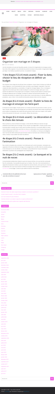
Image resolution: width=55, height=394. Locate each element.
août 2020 (3, 314)
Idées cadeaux (4, 235)
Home (7, 11)
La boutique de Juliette (24, 131)
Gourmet (3, 231)
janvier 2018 (4, 357)
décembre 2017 (5, 359)
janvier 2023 (4, 298)
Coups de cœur (4, 221)
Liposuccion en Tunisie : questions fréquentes (44, 175)
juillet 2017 (3, 371)
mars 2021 (3, 310)
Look (50, 11)
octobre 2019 (4, 321)
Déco (24, 11)
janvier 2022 (4, 305)
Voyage (30, 15)
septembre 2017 (5, 366)
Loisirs (2, 238)
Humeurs (44, 11)
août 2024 (3, 274)
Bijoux (19, 11)
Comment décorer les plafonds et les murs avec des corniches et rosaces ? (13, 175)
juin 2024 (3, 279)
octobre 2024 (4, 270)
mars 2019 (3, 328)
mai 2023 (3, 291)
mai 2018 (3, 347)
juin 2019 (3, 326)
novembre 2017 (5, 361)
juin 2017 (3, 373)
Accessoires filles (5, 209)
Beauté (13, 11)
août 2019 (3, 324)
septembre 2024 (5, 272)
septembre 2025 (5, 258)
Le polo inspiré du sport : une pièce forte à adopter (13, 194)
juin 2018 (3, 345)
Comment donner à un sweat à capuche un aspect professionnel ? (17, 199)
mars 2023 (3, 293)
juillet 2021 (3, 307)
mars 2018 (3, 352)
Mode (16, 15)
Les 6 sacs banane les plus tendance (10, 196)
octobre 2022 (4, 300)
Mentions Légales (39, 15)
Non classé (3, 245)
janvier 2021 (4, 312)
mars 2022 (3, 302)
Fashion (38, 11)
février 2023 (4, 295)
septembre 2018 (5, 338)
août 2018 (3, 340)
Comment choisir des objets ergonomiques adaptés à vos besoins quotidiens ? (20, 192)
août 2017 (3, 368)
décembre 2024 (5, 265)
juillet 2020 (3, 317)
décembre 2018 (5, 333)
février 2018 (4, 354)
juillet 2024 (3, 277)
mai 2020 (3, 319)
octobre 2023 (4, 286)
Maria (13, 64)
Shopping (22, 15)
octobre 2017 (4, 364)
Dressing (30, 11)
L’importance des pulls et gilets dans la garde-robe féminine (15, 201)
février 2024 (4, 281)
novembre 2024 (5, 267)
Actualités (3, 212)
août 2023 (3, 288)
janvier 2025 (4, 262)
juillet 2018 (3, 343)
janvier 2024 (4, 284)
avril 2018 (3, 350)
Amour (2, 214)
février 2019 (4, 331)
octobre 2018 (4, 335)
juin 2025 (3, 260)
